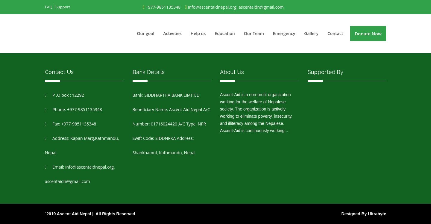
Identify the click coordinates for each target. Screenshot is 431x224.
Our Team (254, 33)
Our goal (145, 33)
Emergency (284, 33)
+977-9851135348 (163, 7)
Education (225, 33)
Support (62, 7)
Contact (335, 33)
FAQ (48, 7)
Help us (198, 33)
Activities (172, 33)
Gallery (311, 33)
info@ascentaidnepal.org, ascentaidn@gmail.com (236, 7)
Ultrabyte (377, 213)
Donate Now (368, 34)
